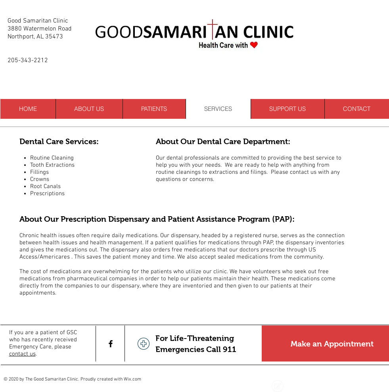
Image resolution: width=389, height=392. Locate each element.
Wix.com (132, 379)
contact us (22, 354)
